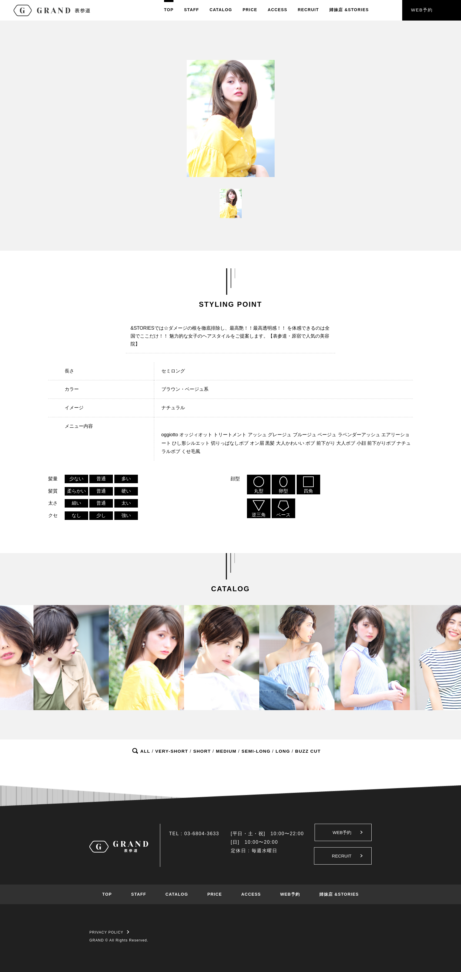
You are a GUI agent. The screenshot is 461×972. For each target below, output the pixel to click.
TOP (169, 9)
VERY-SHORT (171, 751)
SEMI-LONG (256, 751)
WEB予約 (422, 9)
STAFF (191, 9)
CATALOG (221, 9)
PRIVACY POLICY (109, 932)
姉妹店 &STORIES (339, 894)
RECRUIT (308, 9)
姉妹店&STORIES (349, 9)
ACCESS (277, 9)
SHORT (202, 751)
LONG (282, 751)
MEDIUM (226, 751)
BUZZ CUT (308, 751)
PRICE (250, 9)
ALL (145, 751)
